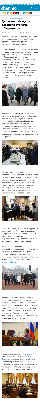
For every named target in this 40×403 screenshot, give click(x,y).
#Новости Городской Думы (12, 18)
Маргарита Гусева (9, 262)
